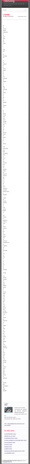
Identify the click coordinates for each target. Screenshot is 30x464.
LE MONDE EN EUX (9, 438)
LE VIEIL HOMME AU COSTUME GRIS (13, 440)
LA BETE (6, 448)
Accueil (4, 10)
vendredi (6, 446)
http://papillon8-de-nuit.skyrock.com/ (15, 423)
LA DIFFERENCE (8, 434)
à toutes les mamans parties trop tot (12, 450)
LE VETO (6, 444)
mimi (5, 16)
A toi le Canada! (8, 442)
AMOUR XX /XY (8, 436)
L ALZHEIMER (7, 453)
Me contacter (7, 425)
